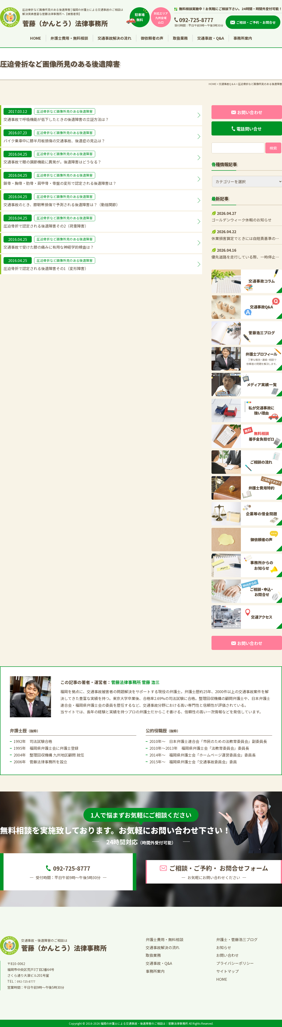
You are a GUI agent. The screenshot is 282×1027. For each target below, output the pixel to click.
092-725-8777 (196, 19)
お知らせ (223, 947)
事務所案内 (242, 38)
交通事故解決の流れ (114, 38)
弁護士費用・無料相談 (69, 38)
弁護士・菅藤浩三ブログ (237, 939)
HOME (35, 38)
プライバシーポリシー (235, 963)
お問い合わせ (227, 955)
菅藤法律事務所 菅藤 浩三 (135, 682)
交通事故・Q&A (210, 38)
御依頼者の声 (152, 38)
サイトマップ (227, 971)
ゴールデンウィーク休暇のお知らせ (242, 220)
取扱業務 (180, 38)
